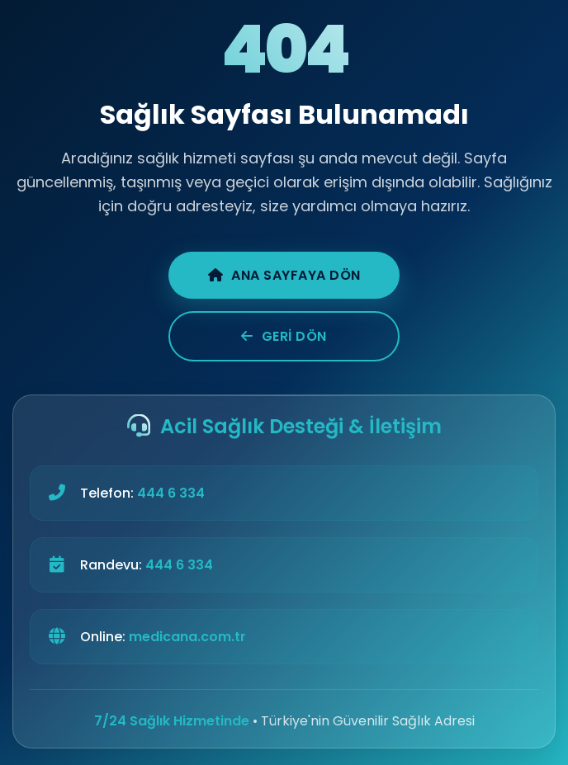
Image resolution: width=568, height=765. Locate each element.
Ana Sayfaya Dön (284, 275)
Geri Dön (284, 336)
